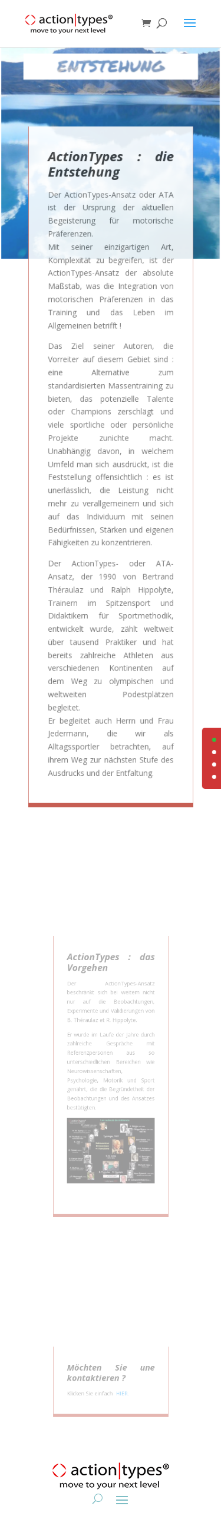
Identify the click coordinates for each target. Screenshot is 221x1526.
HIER (120, 1394)
